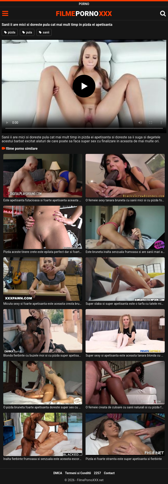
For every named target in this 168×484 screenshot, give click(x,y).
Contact (109, 473)
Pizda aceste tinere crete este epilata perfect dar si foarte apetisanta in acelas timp (42, 252)
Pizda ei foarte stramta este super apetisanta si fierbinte (124, 459)
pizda (9, 32)
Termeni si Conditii (78, 473)
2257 (97, 473)
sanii (44, 32)
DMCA (57, 473)
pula (27, 32)
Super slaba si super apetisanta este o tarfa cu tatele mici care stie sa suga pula (125, 303)
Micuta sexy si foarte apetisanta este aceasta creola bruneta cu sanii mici (42, 303)
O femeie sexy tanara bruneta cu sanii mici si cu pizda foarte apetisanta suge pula (125, 200)
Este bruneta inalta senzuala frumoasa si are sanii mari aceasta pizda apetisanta (125, 252)
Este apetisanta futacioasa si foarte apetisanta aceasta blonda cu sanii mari (42, 200)
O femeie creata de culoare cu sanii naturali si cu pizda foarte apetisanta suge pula (125, 407)
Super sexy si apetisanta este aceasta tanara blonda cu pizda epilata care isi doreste (125, 355)
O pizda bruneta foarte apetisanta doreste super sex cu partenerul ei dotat (42, 407)
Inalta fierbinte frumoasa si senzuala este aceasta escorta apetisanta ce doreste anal (42, 459)
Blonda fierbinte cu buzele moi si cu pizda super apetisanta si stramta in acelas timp (42, 355)
